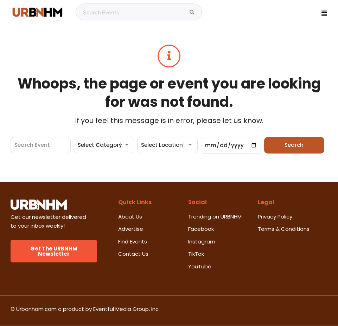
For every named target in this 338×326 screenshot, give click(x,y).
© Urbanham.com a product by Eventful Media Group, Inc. (85, 309)
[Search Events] (192, 12)
